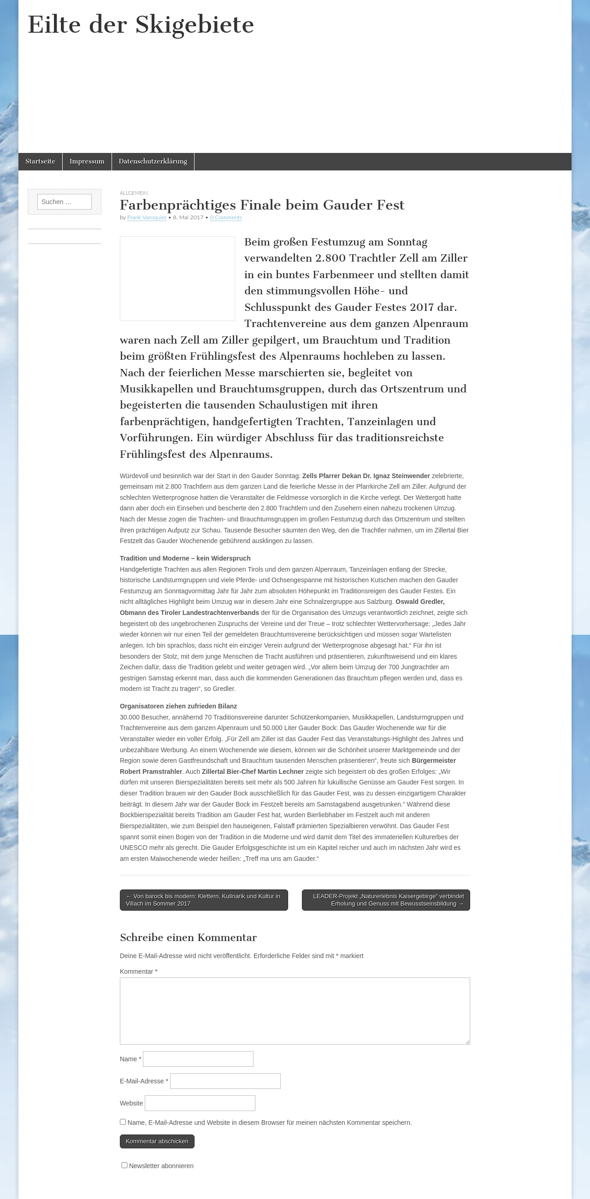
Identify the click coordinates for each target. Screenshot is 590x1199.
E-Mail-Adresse (144, 1081)
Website (131, 1103)
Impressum (87, 161)
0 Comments (226, 217)
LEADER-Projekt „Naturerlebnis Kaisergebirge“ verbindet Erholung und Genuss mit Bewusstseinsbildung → (388, 900)
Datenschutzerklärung (153, 161)
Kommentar (139, 971)
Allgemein (134, 193)
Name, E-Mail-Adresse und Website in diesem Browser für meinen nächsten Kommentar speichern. (270, 1122)
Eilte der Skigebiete (141, 25)
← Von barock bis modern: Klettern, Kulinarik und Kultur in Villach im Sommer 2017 (203, 900)
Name (131, 1059)
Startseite (40, 161)
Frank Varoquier (146, 217)
